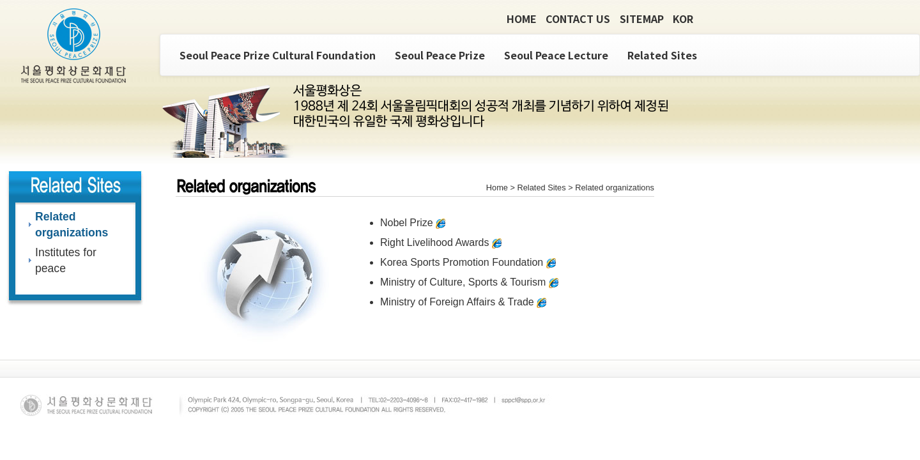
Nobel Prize (412, 222)
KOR (683, 18)
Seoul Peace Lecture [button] (556, 55)
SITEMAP (642, 18)
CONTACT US (578, 18)
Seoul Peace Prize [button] (440, 55)
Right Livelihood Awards (441, 242)
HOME (522, 18)
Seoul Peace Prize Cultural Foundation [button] (278, 55)
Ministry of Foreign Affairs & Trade (463, 301)
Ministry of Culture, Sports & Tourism (469, 282)
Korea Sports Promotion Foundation (468, 262)
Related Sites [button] (662, 55)
